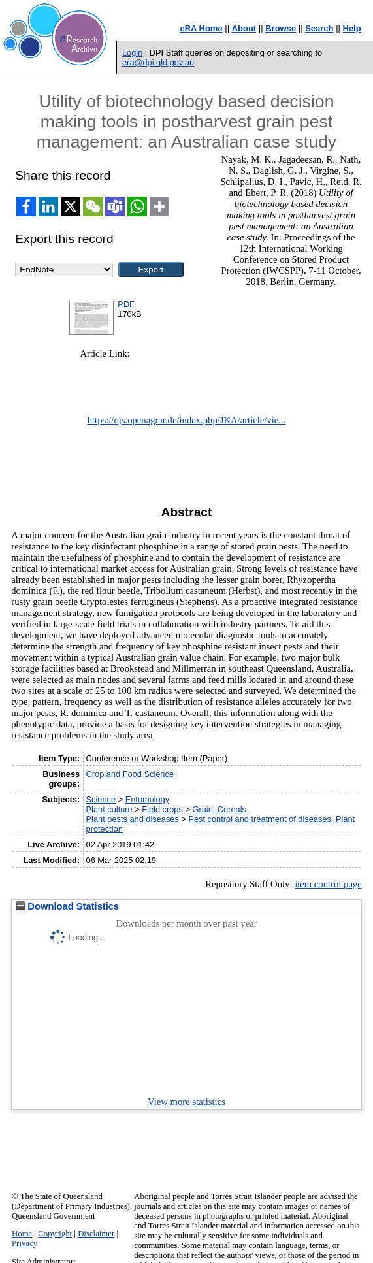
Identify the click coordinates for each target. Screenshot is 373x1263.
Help (352, 28)
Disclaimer (96, 1233)
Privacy (24, 1243)
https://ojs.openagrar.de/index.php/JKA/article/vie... (187, 420)
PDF (126, 304)
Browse (280, 28)
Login (132, 52)
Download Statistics (67, 906)
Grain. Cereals (219, 809)
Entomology (147, 799)
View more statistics (186, 1101)
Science (101, 799)
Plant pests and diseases (132, 819)
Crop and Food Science (130, 774)
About (244, 28)
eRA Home (201, 28)
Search (319, 28)
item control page (328, 884)
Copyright (55, 1233)
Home (22, 1233)
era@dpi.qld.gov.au (158, 62)
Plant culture (109, 809)
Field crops (162, 809)
